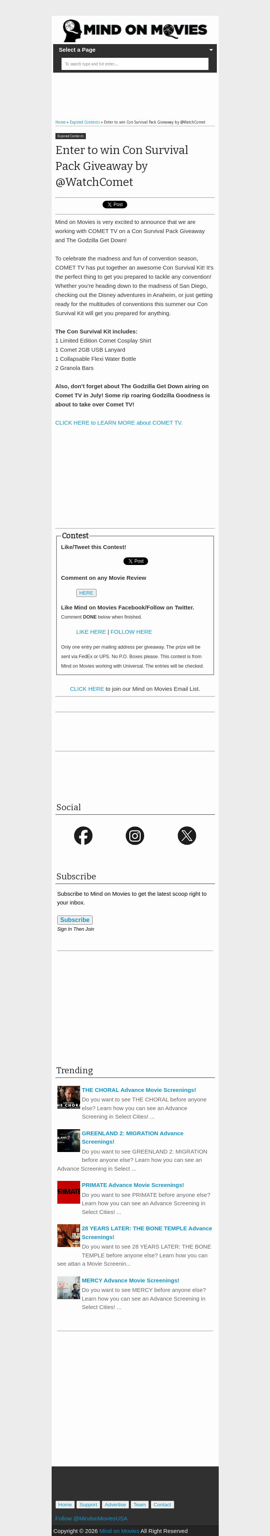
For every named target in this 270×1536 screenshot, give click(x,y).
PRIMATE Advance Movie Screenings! (133, 1185)
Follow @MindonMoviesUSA (91, 1518)
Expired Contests (70, 136)
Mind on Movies (119, 1531)
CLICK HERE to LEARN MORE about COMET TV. (119, 422)
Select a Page (77, 49)
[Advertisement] (144, 89)
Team (140, 1504)
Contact (162, 1504)
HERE (86, 593)
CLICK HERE (87, 688)
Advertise (115, 1504)
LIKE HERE (91, 631)
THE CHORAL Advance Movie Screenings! (139, 1090)
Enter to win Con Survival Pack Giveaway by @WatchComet (121, 166)
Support (88, 1504)
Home (65, 1504)
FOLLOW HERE (131, 631)
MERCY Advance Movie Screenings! (131, 1280)
